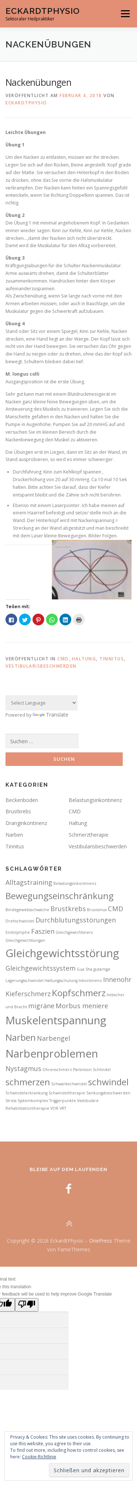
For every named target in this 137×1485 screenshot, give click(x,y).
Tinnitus (111, 659)
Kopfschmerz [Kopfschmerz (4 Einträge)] (79, 993)
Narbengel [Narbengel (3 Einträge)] (53, 1038)
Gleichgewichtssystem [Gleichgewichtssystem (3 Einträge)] (40, 968)
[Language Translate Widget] (41, 702)
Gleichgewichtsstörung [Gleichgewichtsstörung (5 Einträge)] (62, 953)
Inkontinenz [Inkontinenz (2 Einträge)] (90, 980)
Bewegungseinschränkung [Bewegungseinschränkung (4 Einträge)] (59, 896)
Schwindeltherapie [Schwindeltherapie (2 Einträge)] (67, 1092)
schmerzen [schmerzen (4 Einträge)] (27, 1082)
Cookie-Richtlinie (39, 1457)
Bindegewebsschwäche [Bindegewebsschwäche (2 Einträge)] (27, 909)
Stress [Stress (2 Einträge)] (10, 1100)
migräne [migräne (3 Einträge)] (41, 1005)
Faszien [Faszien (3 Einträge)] (42, 931)
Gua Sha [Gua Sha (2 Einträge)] (84, 969)
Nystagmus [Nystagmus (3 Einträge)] (23, 1068)
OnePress (100, 1240)
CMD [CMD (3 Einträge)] (115, 908)
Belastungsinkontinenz (95, 800)
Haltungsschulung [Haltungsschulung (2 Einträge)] (61, 980)
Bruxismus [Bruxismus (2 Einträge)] (97, 909)
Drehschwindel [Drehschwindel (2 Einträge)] (19, 921)
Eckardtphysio (26, 103)
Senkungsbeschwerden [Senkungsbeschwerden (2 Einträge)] (108, 1092)
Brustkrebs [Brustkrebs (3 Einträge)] (68, 908)
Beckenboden (21, 800)
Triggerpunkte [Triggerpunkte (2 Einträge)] (62, 1100)
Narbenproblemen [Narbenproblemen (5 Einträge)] (51, 1053)
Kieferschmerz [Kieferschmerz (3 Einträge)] (28, 993)
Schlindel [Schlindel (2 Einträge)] (102, 1069)
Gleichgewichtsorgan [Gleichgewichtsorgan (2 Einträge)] (25, 940)
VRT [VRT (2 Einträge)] (63, 1108)
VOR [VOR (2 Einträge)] (54, 1108)
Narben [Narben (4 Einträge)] (20, 1037)
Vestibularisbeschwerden (41, 666)
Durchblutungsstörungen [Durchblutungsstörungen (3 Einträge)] (75, 920)
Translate (50, 714)
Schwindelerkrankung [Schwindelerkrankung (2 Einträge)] (26, 1092)
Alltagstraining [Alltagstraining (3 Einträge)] (28, 882)
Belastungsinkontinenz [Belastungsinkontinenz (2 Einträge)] (74, 883)
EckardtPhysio (42, 11)
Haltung (84, 659)
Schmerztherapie (89, 834)
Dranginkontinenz (26, 823)
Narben (14, 834)
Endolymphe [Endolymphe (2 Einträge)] (17, 932)
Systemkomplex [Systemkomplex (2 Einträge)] (33, 1100)
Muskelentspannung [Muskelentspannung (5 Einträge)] (55, 1020)
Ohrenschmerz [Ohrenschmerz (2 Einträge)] (57, 1069)
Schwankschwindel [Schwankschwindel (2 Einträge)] (69, 1083)
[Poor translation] (26, 1305)
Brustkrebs (18, 811)
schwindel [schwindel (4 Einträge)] (108, 1082)
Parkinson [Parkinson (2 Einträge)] (82, 1069)
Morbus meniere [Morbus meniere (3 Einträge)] (82, 1005)
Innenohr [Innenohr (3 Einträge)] (117, 979)
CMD (63, 659)
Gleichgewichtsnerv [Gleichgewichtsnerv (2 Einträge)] (74, 932)
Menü (125, 14)
